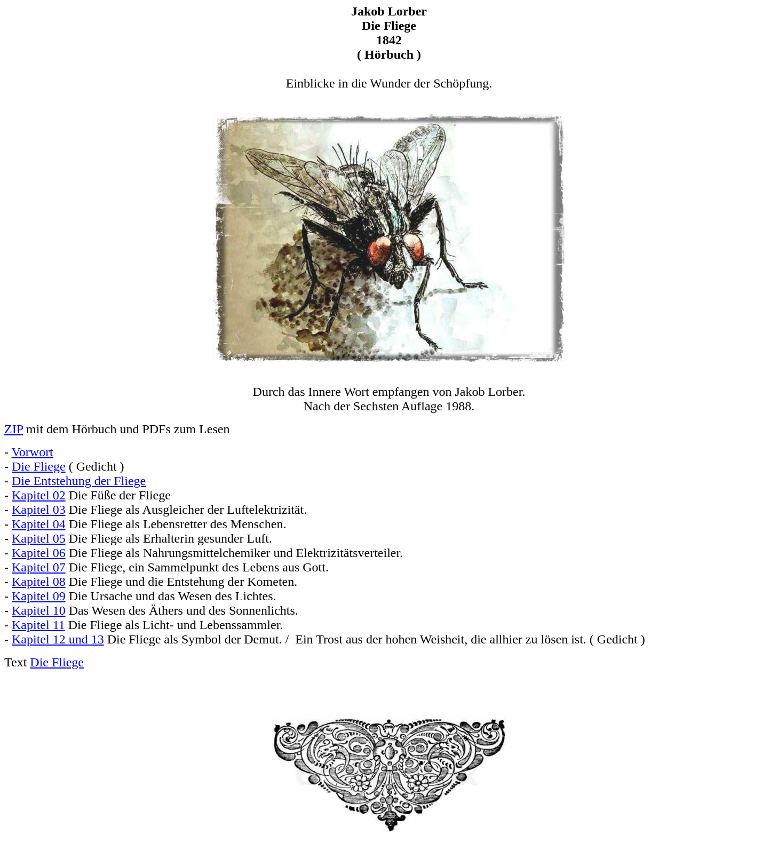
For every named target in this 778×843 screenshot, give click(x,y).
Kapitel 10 (39, 610)
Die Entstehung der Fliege (79, 481)
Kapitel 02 (39, 495)
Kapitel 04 (39, 524)
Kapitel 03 (39, 509)
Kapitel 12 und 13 (58, 639)
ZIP (13, 429)
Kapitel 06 (39, 553)
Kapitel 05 (39, 538)
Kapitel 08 (39, 581)
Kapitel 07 (39, 567)
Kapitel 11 (38, 625)
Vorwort (32, 452)
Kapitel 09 (39, 596)
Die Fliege (39, 466)
